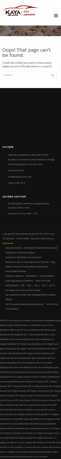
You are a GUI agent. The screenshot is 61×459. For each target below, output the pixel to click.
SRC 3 (44, 285)
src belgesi (38, 433)
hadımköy (8, 409)
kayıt (7, 414)
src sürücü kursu (30, 447)
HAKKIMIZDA (31, 276)
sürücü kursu (55, 447)
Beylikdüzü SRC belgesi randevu (27, 353)
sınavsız (18, 452)
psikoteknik (23, 423)
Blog (53, 262)
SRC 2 (37, 285)
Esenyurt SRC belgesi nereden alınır (22, 395)
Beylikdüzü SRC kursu (17, 362)
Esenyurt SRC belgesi (9, 391)
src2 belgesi (5, 433)
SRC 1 (29, 285)
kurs (12, 414)
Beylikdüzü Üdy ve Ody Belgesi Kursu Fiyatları (27, 262)
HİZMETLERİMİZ (46, 276)
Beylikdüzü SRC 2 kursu (45, 334)
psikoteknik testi (38, 428)
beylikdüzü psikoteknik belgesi (42, 330)
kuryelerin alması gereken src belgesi (42, 414)
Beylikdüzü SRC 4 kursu (31, 339)
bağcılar (3, 325)
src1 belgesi (54, 428)
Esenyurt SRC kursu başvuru (36, 400)
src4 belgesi (27, 433)
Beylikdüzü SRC (6, 334)
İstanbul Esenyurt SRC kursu (27, 456)
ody (41, 419)
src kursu (48, 442)
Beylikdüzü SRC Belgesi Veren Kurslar (23, 257)
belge (10, 325)
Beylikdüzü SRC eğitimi (27, 358)
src (47, 428)
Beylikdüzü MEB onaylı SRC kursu (14, 330)
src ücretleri (43, 447)
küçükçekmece (6, 419)
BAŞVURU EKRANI (14, 247)
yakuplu (47, 452)
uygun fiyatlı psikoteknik (33, 452)
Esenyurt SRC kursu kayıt (22, 405)
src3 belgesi (16, 433)
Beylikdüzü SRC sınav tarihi (11, 367)
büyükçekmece (21, 372)
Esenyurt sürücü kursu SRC (45, 405)
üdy (1, 456)
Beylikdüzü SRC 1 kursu (24, 334)
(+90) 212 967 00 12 (16, 183)
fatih (2, 409)
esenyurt (28, 376)
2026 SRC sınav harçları (10, 320)
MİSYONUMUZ (12, 285)
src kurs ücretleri (15, 447)
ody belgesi (48, 419)
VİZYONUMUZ (12, 308)
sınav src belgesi (7, 452)
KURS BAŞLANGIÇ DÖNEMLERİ (19, 280)
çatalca (55, 452)
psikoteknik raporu (22, 428)
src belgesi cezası (51, 433)
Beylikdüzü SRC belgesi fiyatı (19, 344)
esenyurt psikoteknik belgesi (12, 381)
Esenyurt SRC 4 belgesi (51, 386)
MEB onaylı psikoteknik (29, 419)
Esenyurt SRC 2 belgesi (10, 386)
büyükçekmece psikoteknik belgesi (43, 372)
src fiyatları (27, 442)
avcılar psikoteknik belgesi (49, 320)
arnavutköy (26, 320)
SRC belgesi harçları (23, 437)
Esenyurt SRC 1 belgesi (47, 381)
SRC (23, 285)
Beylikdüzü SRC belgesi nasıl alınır (21, 348)
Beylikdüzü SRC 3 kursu (10, 339)
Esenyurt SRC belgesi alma (30, 391)
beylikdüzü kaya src (22, 325)
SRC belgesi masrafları (43, 437)
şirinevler (43, 456)
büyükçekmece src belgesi (11, 376)
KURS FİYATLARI (42, 280)
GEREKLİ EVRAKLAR (14, 276)
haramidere (19, 409)
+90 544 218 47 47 (16, 170)
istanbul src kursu (32, 409)
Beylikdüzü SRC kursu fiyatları (40, 362)
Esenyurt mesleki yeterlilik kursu (46, 376)
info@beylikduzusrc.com (19, 176)
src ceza (18, 442)
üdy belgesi (9, 456)
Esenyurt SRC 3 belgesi (30, 386)
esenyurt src (31, 381)
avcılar (34, 320)
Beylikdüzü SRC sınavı (33, 367)
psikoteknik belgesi (37, 423)
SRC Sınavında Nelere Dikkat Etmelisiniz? (25, 304)
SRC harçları (38, 442)
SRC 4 (52, 285)
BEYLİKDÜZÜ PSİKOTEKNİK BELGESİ (40, 247)
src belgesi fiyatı (7, 437)
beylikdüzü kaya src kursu (42, 325)
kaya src (44, 409)
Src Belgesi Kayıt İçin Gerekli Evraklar (23, 290)
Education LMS (38, 238)
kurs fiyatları (19, 414)
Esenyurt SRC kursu (15, 400)
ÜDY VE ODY (52, 304)
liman (15, 419)
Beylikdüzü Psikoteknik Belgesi (20, 252)
